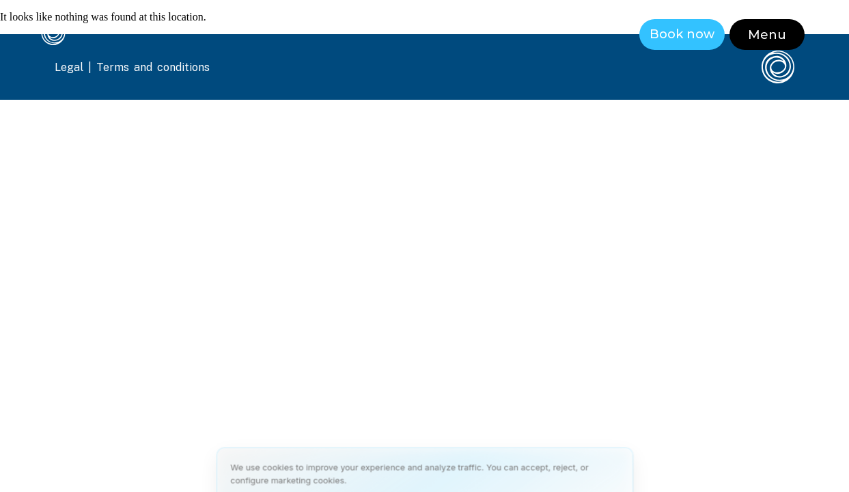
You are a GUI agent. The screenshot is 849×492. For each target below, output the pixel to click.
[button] (767, 34)
